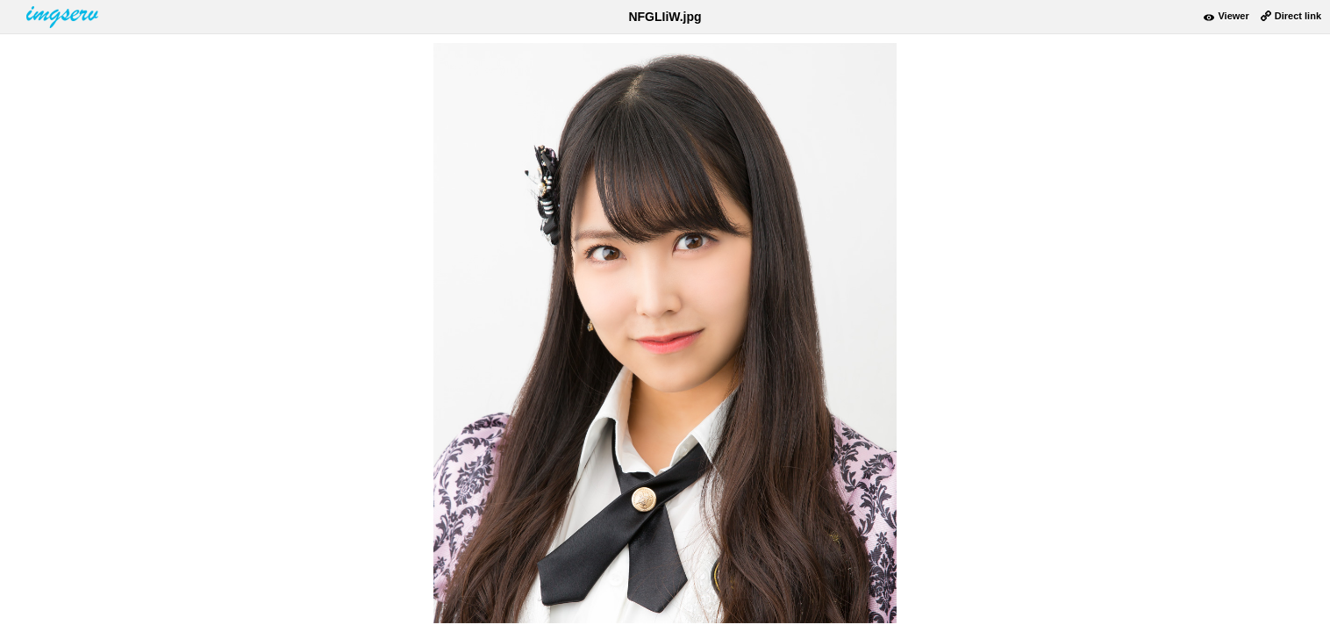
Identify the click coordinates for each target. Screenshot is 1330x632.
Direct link (1298, 16)
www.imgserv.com (64, 16)
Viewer (1233, 16)
